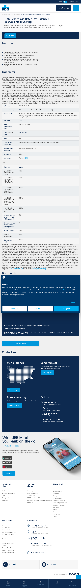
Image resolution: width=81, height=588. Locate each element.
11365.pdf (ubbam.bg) (39, 269)
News (54, 512)
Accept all (66, 309)
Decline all (14, 309)
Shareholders (56, 493)
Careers (55, 509)
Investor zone (10, 36)
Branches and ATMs (37, 552)
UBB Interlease (6, 527)
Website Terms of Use (8, 543)
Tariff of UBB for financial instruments (14, 328)
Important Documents (8, 550)
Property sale (5, 539)
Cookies (4, 545)
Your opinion (56, 514)
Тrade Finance (31, 495)
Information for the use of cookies (54, 290)
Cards (3, 491)
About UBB (58, 484)
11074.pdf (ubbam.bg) (15, 269)
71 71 (46, 408)
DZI (3, 525)
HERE (26, 158)
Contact (55, 516)
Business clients (31, 485)
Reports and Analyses (59, 500)
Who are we (56, 489)
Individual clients (6, 485)
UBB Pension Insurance (8, 530)
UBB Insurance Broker (8, 534)
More (73, 302)
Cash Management (32, 493)
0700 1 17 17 (50, 414)
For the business (73, 1)
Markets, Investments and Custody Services (39, 500)
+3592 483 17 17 (52, 402)
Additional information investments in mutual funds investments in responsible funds (27, 325)
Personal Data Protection (9, 548)
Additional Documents (59, 505)
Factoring (30, 502)
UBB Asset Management (9, 532)
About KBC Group (57, 491)
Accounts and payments (9, 493)
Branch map (13, 390)
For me (60, 1)
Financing (30, 491)
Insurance (5, 500)
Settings (40, 309)
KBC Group (7, 521)
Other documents (20, 343)
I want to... (63, 8)
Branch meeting (14, 405)
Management (56, 496)
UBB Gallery (56, 507)
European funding (57, 498)
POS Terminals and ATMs (34, 498)
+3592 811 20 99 (51, 419)
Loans (3, 495)
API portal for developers (8, 552)
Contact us (32, 521)
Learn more (8, 473)
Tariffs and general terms (60, 503)
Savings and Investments (9, 498)
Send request (47, 372)
